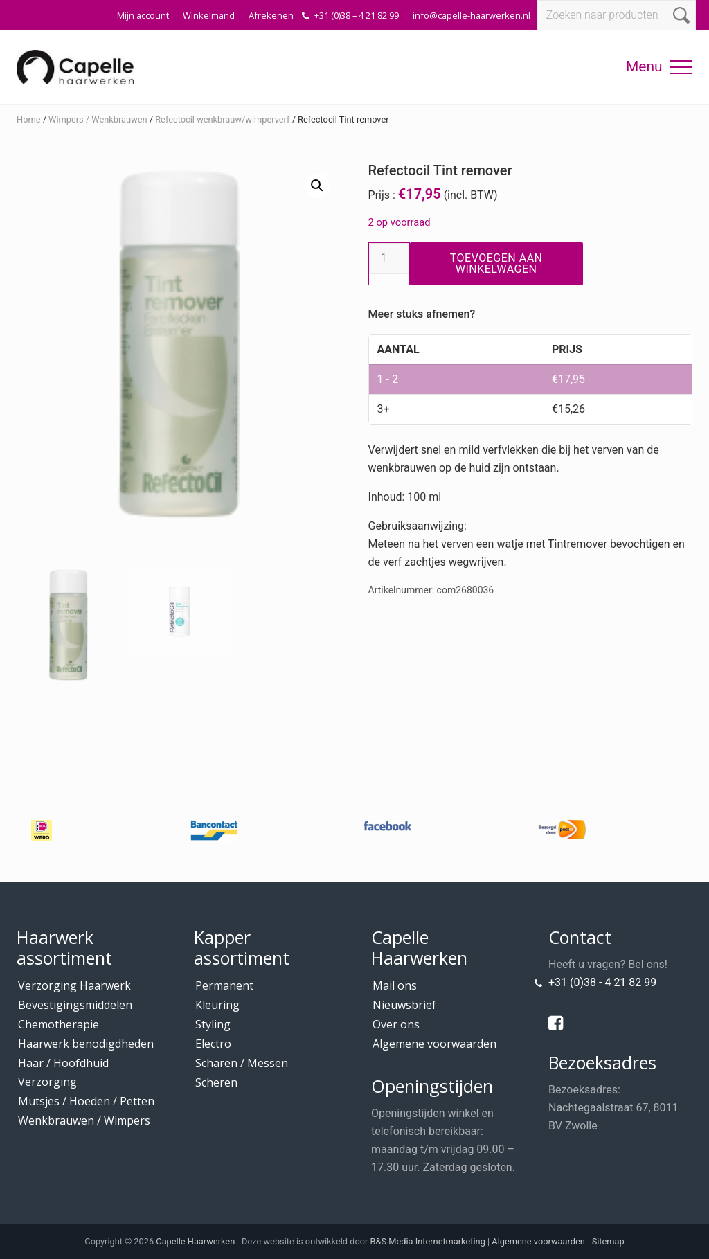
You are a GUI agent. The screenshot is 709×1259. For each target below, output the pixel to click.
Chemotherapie (58, 1024)
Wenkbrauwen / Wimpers (84, 1120)
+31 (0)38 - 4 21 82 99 (602, 982)
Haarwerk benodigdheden (86, 1043)
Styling (213, 1024)
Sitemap (608, 1241)
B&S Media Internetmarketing (427, 1241)
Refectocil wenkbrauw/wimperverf (222, 119)
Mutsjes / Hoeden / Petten (86, 1101)
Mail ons (395, 985)
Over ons (396, 1024)
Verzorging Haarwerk (74, 985)
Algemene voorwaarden (434, 1043)
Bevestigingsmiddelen (75, 1004)
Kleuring (217, 1004)
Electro (213, 1043)
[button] (681, 67)
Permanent (224, 985)
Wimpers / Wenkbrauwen (97, 119)
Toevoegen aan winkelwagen (496, 263)
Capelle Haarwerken (195, 1241)
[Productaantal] (389, 258)
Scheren (216, 1082)
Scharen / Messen (241, 1063)
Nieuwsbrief (404, 1004)
